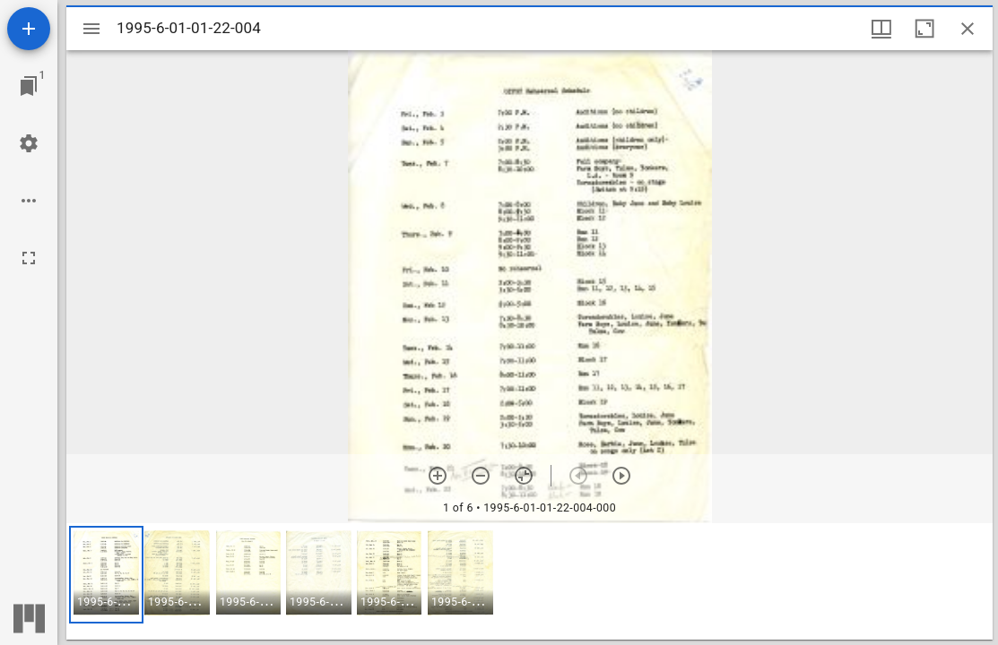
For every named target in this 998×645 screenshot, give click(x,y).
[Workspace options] (28, 200)
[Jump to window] (28, 86)
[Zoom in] (437, 475)
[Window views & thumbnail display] (881, 28)
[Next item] (621, 475)
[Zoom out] (480, 475)
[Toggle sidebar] (91, 28)
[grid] (529, 581)
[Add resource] (28, 28)
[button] (106, 574)
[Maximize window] (924, 28)
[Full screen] (28, 258)
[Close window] (967, 28)
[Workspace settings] (28, 143)
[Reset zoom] (523, 475)
